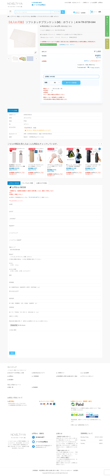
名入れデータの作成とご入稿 (16, 372)
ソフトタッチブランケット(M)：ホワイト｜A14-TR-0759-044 (51, 22)
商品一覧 (11, 387)
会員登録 (83, 12)
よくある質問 (93, 2)
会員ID (11, 204)
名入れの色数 (12, 269)
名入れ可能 (57, 11)
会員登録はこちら (64, 44)
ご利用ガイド (86, 2)
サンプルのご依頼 (27, 183)
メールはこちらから (94, 67)
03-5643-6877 (81, 67)
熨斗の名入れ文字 (14, 291)
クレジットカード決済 (47, 401)
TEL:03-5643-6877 (33, 197)
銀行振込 (11, 401)
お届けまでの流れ (41, 183)
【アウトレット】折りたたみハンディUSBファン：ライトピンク (54, 166)
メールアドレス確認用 (15, 240)
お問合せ (100, 2)
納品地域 (11, 298)
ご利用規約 (36, 376)
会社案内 (11, 379)
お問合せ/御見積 (14, 183)
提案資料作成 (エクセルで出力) (48, 44)
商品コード (12, 247)
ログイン (77, 12)
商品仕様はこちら (47, 26)
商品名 (11, 254)
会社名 (11, 211)
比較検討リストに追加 (107, 26)
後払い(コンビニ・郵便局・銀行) (82, 401)
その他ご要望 (12, 330)
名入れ (11, 263)
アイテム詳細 (13, 110)
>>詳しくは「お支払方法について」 (80, 425)
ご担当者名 (12, 218)
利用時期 (11, 307)
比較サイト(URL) (13, 316)
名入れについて (76, 2)
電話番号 (11, 225)
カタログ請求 (68, 2)
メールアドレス (13, 233)
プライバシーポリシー (87, 376)
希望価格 (11, 282)
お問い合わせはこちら (63, 26)
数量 (10, 275)
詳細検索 (35, 387)
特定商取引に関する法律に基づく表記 (67, 376)
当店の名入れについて (39, 372)
